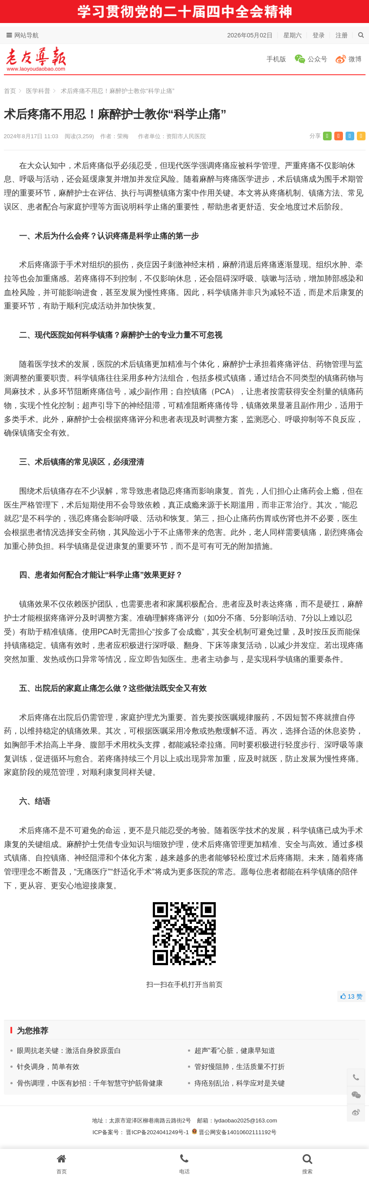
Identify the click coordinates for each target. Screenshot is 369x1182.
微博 (355, 59)
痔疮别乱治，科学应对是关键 (239, 1083)
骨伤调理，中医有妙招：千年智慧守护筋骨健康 (90, 1083)
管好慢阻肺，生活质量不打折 (239, 1066)
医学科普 (38, 90)
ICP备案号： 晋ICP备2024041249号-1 (142, 1132)
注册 (342, 35)
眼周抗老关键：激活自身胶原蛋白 (69, 1050)
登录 (319, 35)
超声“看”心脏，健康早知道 (235, 1050)
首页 (10, 90)
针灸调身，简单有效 (48, 1066)
